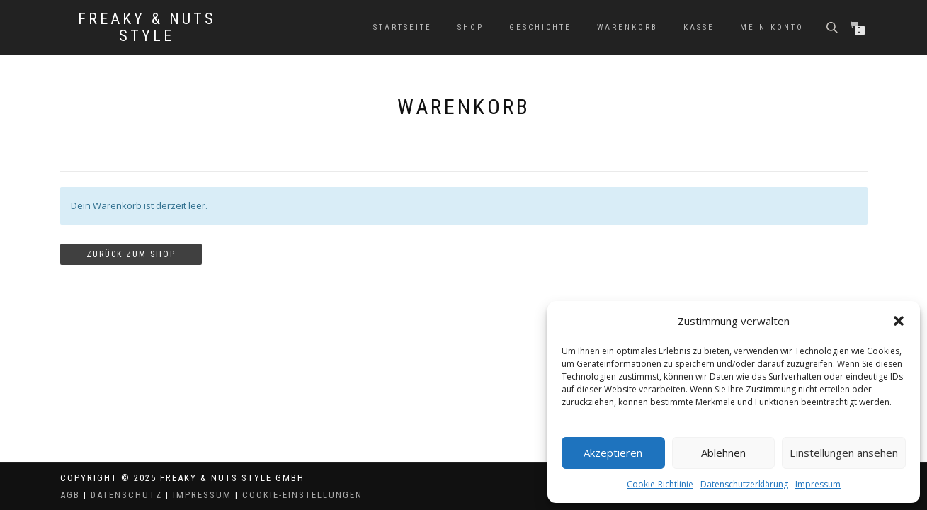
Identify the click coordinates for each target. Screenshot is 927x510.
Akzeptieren (613, 453)
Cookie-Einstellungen (302, 494)
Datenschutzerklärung (744, 484)
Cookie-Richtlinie (660, 484)
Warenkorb (627, 27)
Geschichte (540, 27)
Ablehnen (723, 453)
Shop (470, 27)
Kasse (699, 27)
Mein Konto (772, 27)
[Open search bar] (833, 26)
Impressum (818, 484)
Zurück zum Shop (131, 254)
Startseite (402, 27)
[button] (899, 321)
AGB (70, 494)
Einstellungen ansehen (844, 453)
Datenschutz (126, 494)
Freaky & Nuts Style (147, 28)
